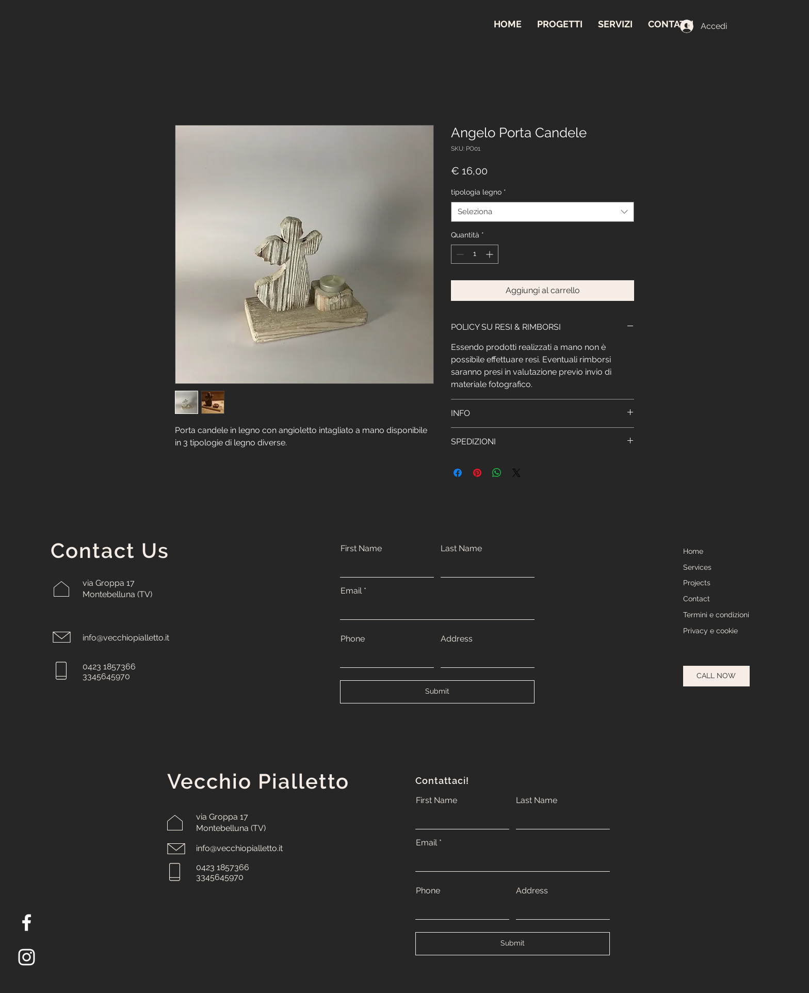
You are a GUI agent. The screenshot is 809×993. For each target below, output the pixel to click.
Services (697, 567)
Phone (353, 639)
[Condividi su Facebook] (457, 473)
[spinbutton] (474, 254)
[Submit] (437, 691)
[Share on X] (516, 473)
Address (457, 639)
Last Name (461, 548)
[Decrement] (458, 254)
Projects (696, 583)
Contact (696, 599)
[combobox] (542, 212)
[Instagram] (26, 957)
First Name (361, 548)
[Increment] (490, 254)
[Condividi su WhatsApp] (497, 473)
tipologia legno (478, 192)
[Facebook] (26, 922)
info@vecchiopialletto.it (126, 638)
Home (693, 551)
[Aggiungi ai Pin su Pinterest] (477, 473)
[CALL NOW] (716, 676)
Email (351, 591)
